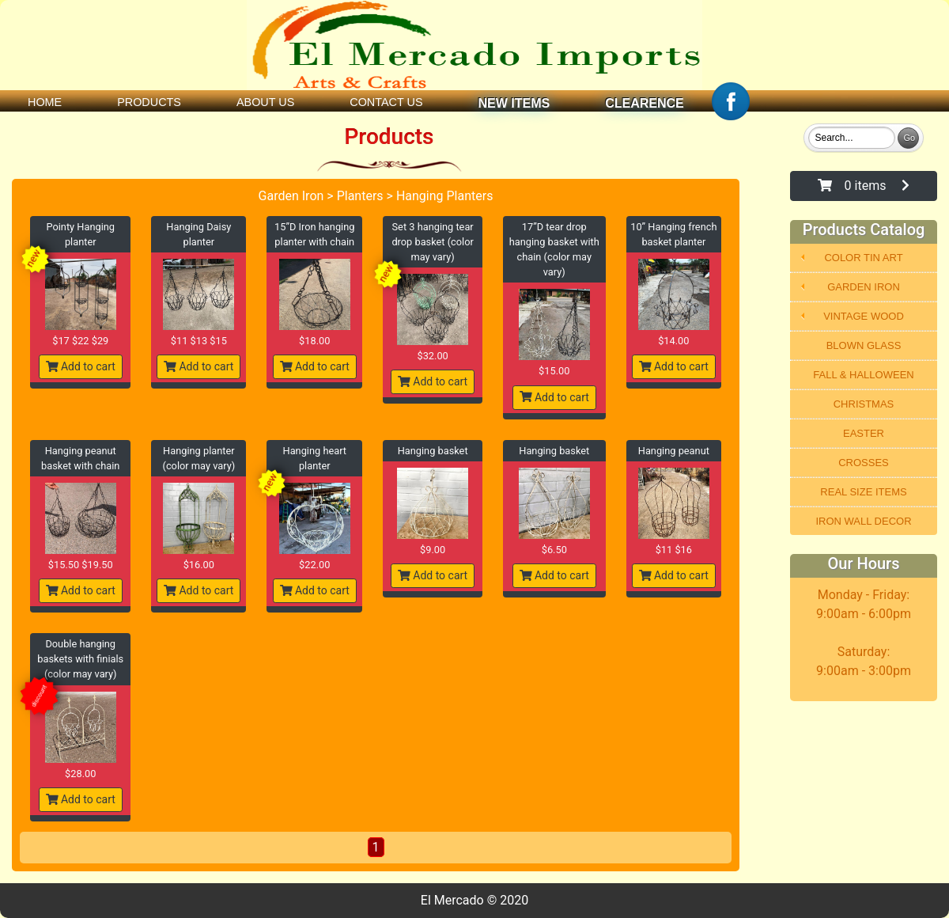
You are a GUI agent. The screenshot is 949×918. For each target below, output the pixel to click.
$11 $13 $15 (199, 341)
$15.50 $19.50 (80, 565)
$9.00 (432, 550)
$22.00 (314, 565)
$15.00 (554, 371)
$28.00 (80, 774)
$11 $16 (674, 550)
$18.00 (314, 341)
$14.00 (673, 341)
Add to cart (80, 366)
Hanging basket (433, 451)
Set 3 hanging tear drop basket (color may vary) (432, 242)
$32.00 (432, 356)
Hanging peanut (673, 451)
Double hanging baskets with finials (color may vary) (80, 659)
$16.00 (198, 565)
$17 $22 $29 (80, 341)
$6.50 (554, 550)
